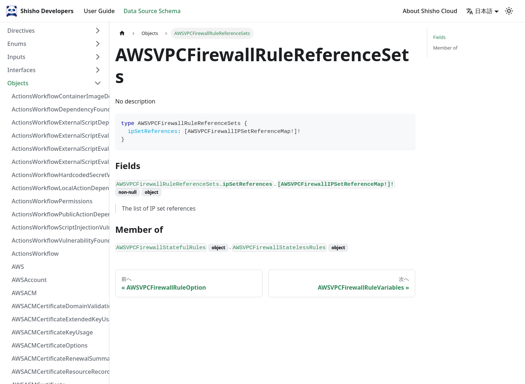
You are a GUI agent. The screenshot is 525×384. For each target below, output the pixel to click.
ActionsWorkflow (35, 254)
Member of (445, 47)
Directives (21, 31)
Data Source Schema (152, 11)
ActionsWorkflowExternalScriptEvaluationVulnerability (59, 162)
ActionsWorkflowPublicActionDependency (59, 214)
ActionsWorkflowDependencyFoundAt (59, 109)
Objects (17, 83)
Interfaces (21, 70)
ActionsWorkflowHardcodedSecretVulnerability (59, 175)
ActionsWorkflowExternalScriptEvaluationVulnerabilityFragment (59, 136)
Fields (439, 37)
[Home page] (122, 33)
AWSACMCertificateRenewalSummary (59, 358)
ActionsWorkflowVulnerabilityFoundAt (59, 240)
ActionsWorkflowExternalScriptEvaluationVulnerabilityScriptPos (59, 149)
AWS (18, 267)
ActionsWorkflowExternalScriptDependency (59, 122)
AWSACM (24, 293)
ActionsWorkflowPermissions (52, 201)
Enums (16, 44)
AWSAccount (29, 280)
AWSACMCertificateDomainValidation (59, 306)
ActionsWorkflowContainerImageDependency (59, 96)
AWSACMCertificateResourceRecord (59, 372)
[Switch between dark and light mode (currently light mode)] (509, 11)
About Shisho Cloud (430, 11)
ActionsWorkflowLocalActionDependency (59, 188)
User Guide (99, 11)
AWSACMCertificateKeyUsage (52, 332)
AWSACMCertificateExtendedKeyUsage (59, 319)
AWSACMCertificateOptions (50, 345)
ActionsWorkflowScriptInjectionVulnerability (59, 227)
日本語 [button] (479, 11)
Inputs (16, 57)
